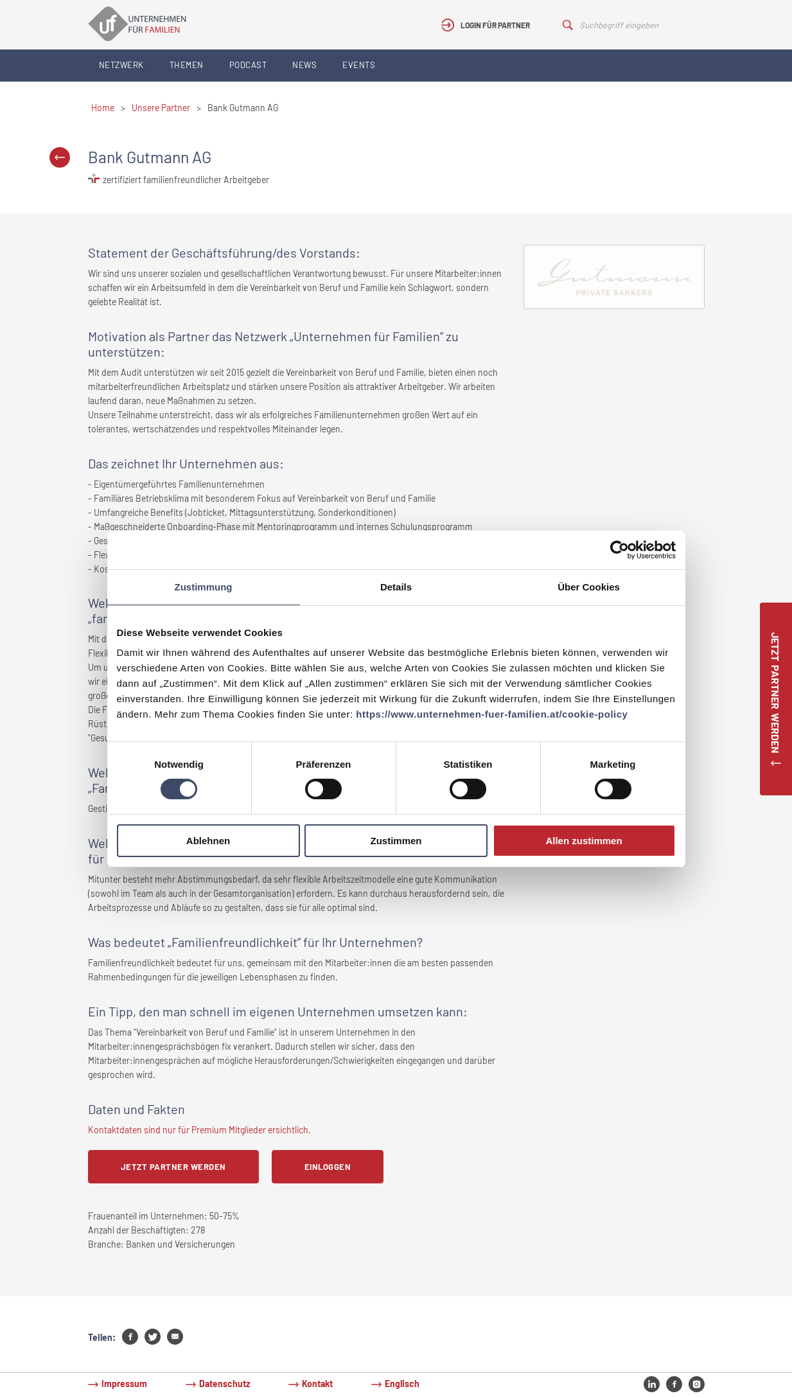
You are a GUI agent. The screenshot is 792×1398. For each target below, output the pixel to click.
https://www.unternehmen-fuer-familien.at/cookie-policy (492, 714)
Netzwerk (121, 65)
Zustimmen (395, 840)
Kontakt (317, 1383)
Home (102, 107)
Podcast (248, 65)
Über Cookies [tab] (589, 586)
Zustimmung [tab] (204, 586)
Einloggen (327, 1167)
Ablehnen (208, 840)
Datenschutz (224, 1383)
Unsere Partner (161, 107)
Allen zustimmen (583, 840)
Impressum (124, 1383)
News (304, 65)
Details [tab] (396, 586)
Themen (187, 65)
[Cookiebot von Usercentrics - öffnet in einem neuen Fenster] (619, 550)
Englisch (402, 1383)
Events (358, 65)
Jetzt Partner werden (173, 1167)
